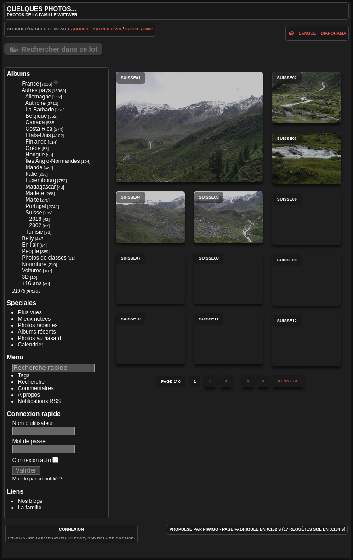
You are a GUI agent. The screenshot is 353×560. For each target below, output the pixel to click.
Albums (18, 73)
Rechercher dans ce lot (59, 49)
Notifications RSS (39, 401)
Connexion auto (35, 460)
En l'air (30, 245)
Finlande (35, 142)
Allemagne (38, 96)
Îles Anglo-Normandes (52, 161)
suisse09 (306, 280)
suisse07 (150, 278)
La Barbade (39, 109)
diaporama (334, 33)
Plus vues (30, 312)
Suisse (132, 29)
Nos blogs (30, 501)
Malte (32, 199)
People (30, 251)
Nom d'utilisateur (32, 423)
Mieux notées (34, 319)
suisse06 (306, 219)
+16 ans (31, 283)
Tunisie (34, 232)
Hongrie (35, 154)
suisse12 (306, 340)
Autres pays (106, 29)
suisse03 (306, 158)
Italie (31, 174)
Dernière (288, 381)
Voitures (31, 270)
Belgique (36, 116)
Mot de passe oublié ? (37, 478)
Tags (23, 375)
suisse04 (150, 217)
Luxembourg (40, 180)
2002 (148, 29)
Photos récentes (38, 325)
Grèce (32, 148)
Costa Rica (38, 129)
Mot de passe (29, 441)
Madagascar (40, 187)
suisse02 (306, 97)
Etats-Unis (38, 135)
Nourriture (34, 264)
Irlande (33, 167)
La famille (29, 507)
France (30, 84)
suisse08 (228, 278)
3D (25, 277)
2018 (35, 219)
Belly (28, 238)
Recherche (31, 382)
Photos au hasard (39, 338)
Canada (35, 122)
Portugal (35, 206)
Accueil (80, 29)
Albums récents (37, 332)
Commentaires (36, 388)
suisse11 (228, 338)
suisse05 (228, 217)
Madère (34, 193)
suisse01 (189, 127)
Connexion (71, 529)
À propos (29, 395)
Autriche (35, 103)
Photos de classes (44, 257)
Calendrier (30, 344)
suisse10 (150, 338)
